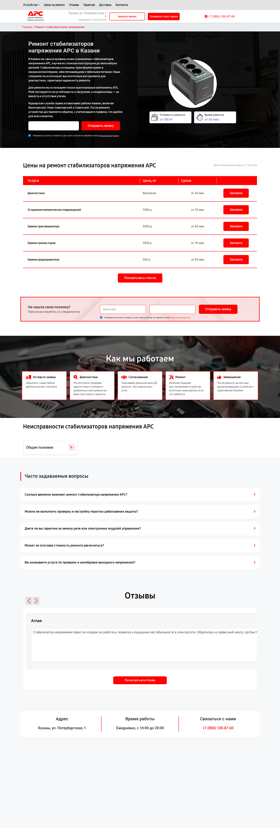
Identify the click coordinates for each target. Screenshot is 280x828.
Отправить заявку (101, 126)
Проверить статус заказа (164, 16)
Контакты (122, 5)
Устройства (30, 5)
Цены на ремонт (54, 5)
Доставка (105, 5)
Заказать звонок (127, 16)
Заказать (236, 193)
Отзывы (74, 5)
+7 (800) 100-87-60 (218, 728)
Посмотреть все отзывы (140, 680)
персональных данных (109, 135)
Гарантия (89, 5)
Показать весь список (140, 278)
